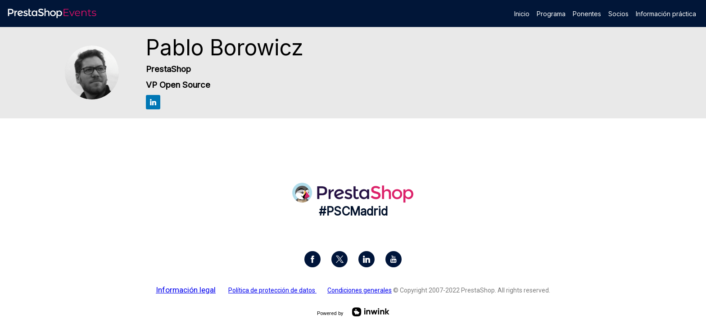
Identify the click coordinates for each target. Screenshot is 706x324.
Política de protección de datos (272, 290)
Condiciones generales (359, 290)
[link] (522, 13)
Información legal (186, 289)
